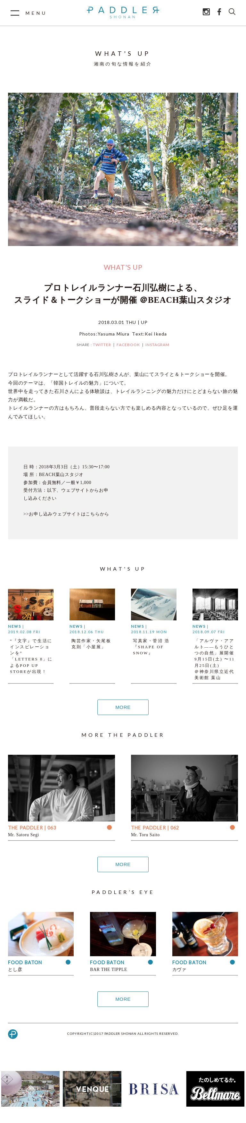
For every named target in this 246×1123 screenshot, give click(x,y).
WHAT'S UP (123, 267)
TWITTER (102, 344)
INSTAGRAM (157, 344)
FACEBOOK (128, 344)
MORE (123, 707)
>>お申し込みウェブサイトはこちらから (66, 514)
